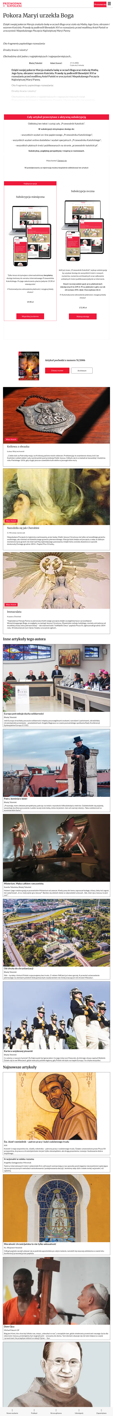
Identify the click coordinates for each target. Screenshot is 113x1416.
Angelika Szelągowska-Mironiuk (17, 1162)
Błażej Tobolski (35, 63)
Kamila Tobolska (11, 887)
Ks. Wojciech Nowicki (13, 1247)
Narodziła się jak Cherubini (23, 527)
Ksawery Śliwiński (14, 616)
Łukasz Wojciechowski (15, 451)
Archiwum (82, 370)
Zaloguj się (62, 160)
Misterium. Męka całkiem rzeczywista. (24, 883)
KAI (5, 1145)
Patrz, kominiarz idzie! (15, 798)
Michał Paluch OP (11, 1330)
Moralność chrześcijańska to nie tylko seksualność (30, 1244)
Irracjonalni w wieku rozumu (19, 1159)
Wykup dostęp (83, 316)
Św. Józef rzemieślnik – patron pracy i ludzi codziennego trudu (36, 1141)
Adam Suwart (56, 63)
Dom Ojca (9, 1326)
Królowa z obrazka (18, 446)
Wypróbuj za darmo (30, 316)
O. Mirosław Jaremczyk (16, 533)
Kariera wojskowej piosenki (18, 1051)
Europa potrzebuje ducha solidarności (24, 713)
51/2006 (80, 360)
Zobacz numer (57, 370)
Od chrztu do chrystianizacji (19, 968)
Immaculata (14, 611)
